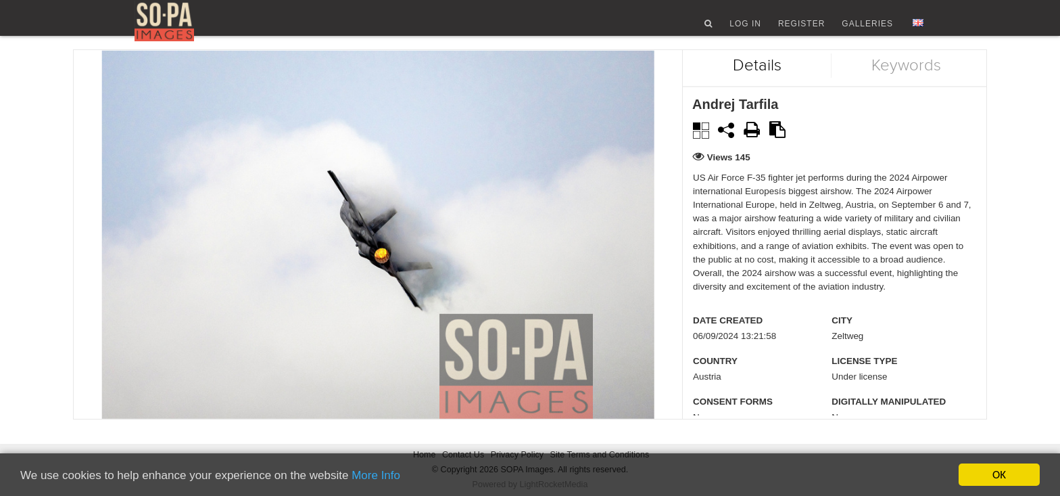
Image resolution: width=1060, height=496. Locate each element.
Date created (728, 339)
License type (864, 379)
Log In (745, 29)
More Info (376, 476)
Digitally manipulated (889, 420)
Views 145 (728, 175)
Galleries (867, 29)
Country (715, 379)
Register (801, 29)
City (842, 339)
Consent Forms (733, 420)
